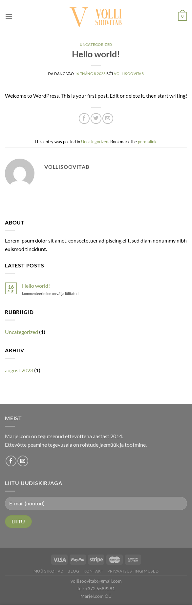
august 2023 (19, 370)
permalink (147, 141)
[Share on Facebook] (84, 118)
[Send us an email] (22, 461)
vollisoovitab (129, 73)
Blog (73, 571)
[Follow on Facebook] (11, 461)
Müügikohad (48, 571)
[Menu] (9, 16)
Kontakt (93, 571)
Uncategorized (96, 44)
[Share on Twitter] (96, 118)
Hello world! (36, 286)
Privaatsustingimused (133, 571)
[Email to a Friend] (107, 118)
